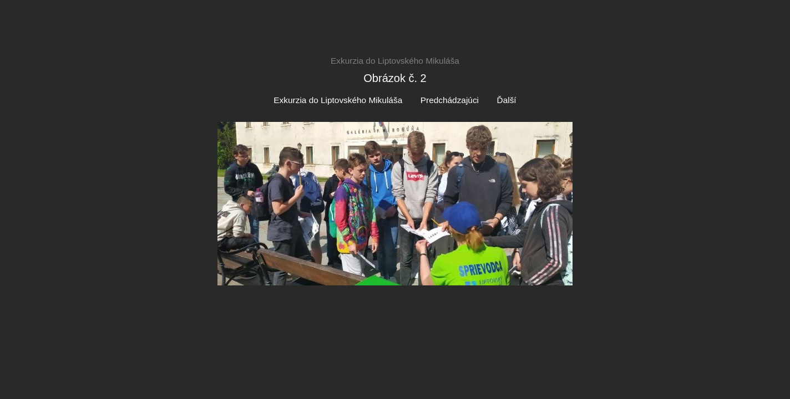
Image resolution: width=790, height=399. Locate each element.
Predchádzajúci (450, 100)
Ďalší (506, 100)
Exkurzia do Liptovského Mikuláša (338, 100)
